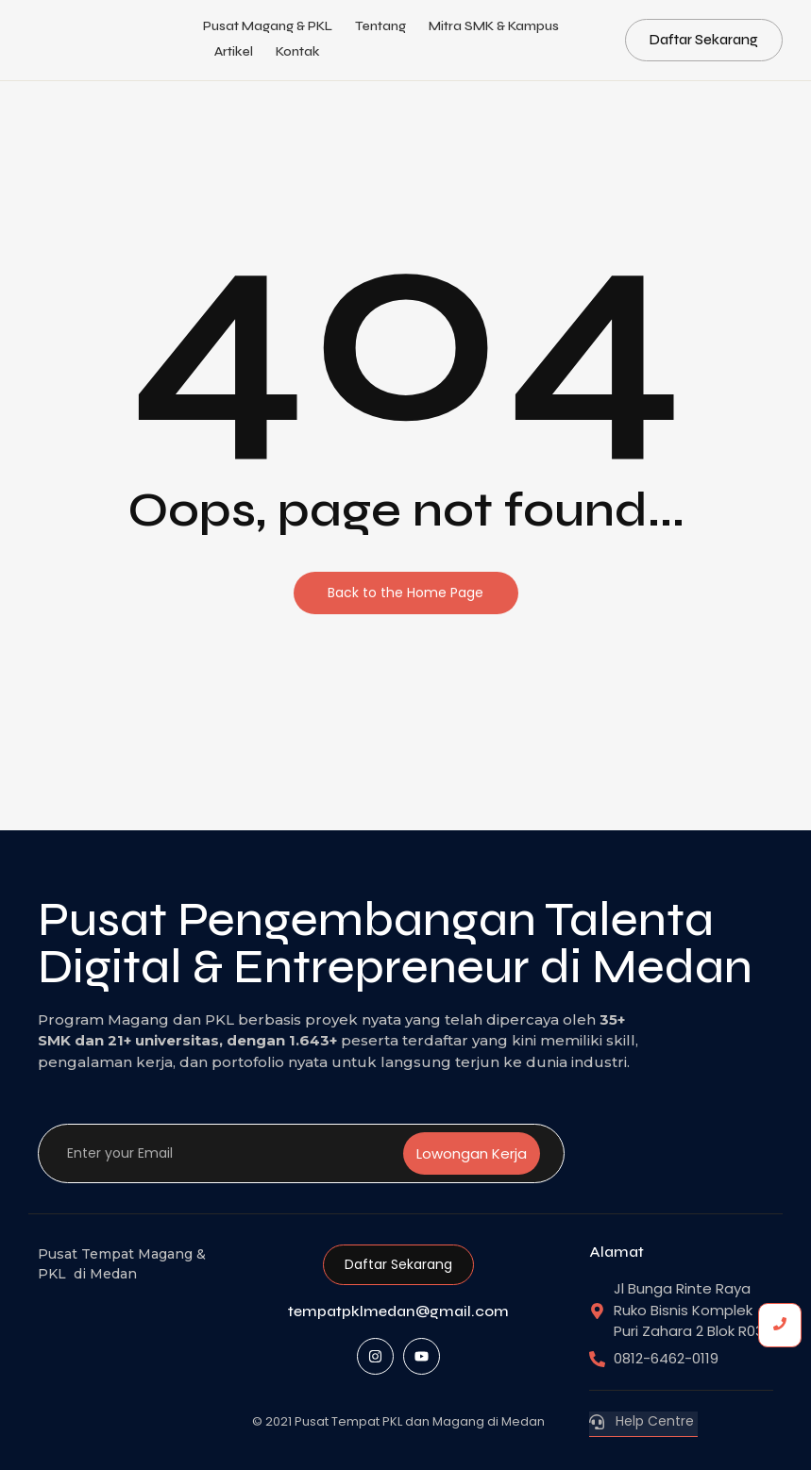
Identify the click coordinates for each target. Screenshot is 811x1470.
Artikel (233, 51)
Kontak (298, 51)
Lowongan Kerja (471, 1153)
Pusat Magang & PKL (267, 26)
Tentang (380, 26)
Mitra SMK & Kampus (494, 26)
